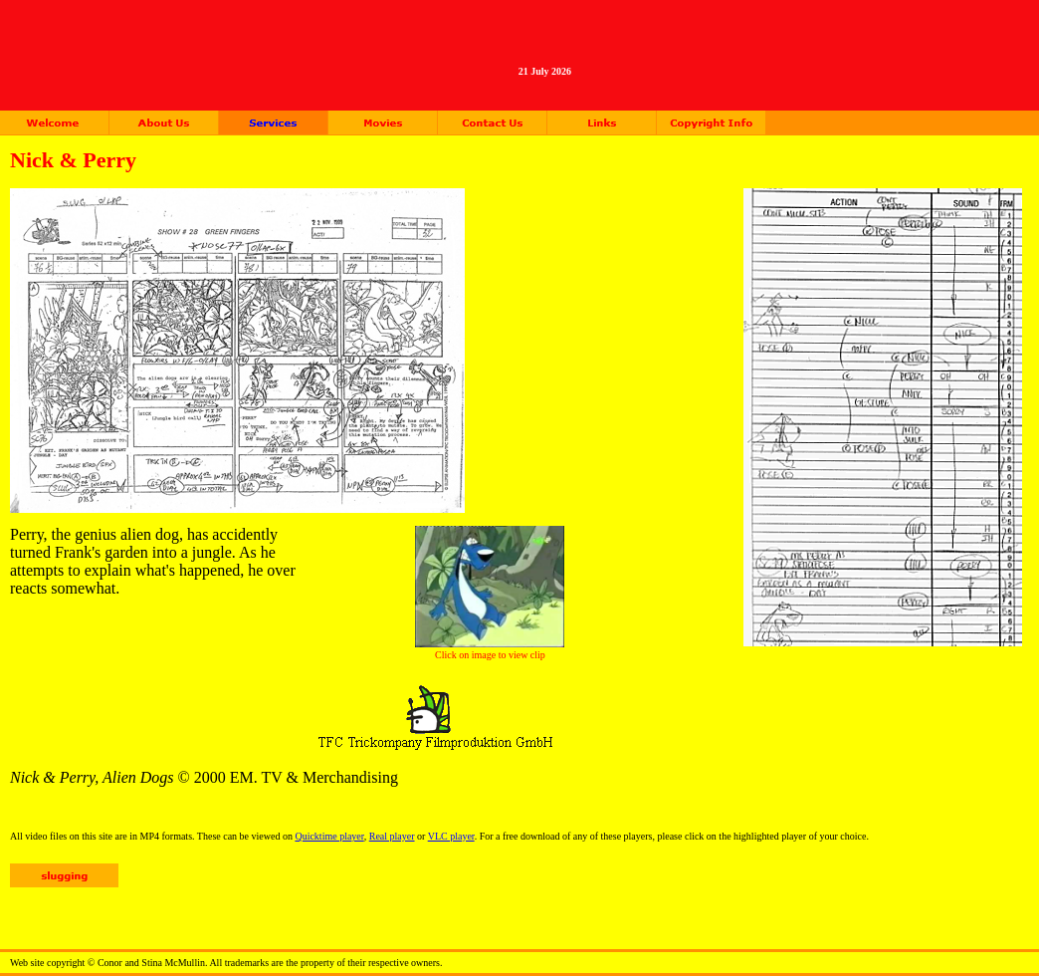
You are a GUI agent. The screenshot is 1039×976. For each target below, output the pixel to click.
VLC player (451, 836)
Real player (392, 836)
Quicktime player (329, 836)
